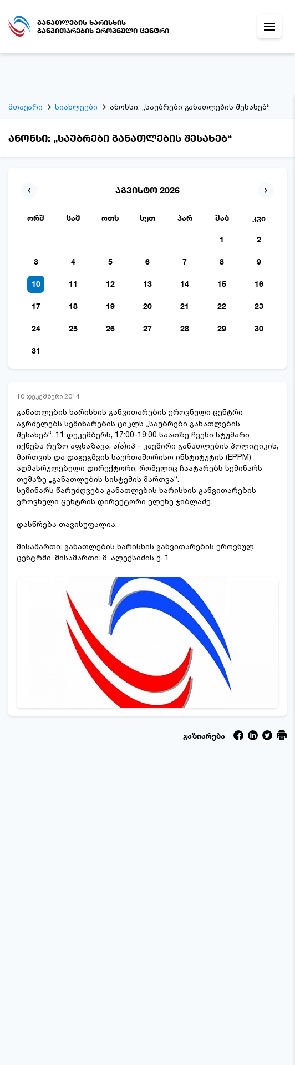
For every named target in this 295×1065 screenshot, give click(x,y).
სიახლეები (76, 65)
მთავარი (25, 65)
